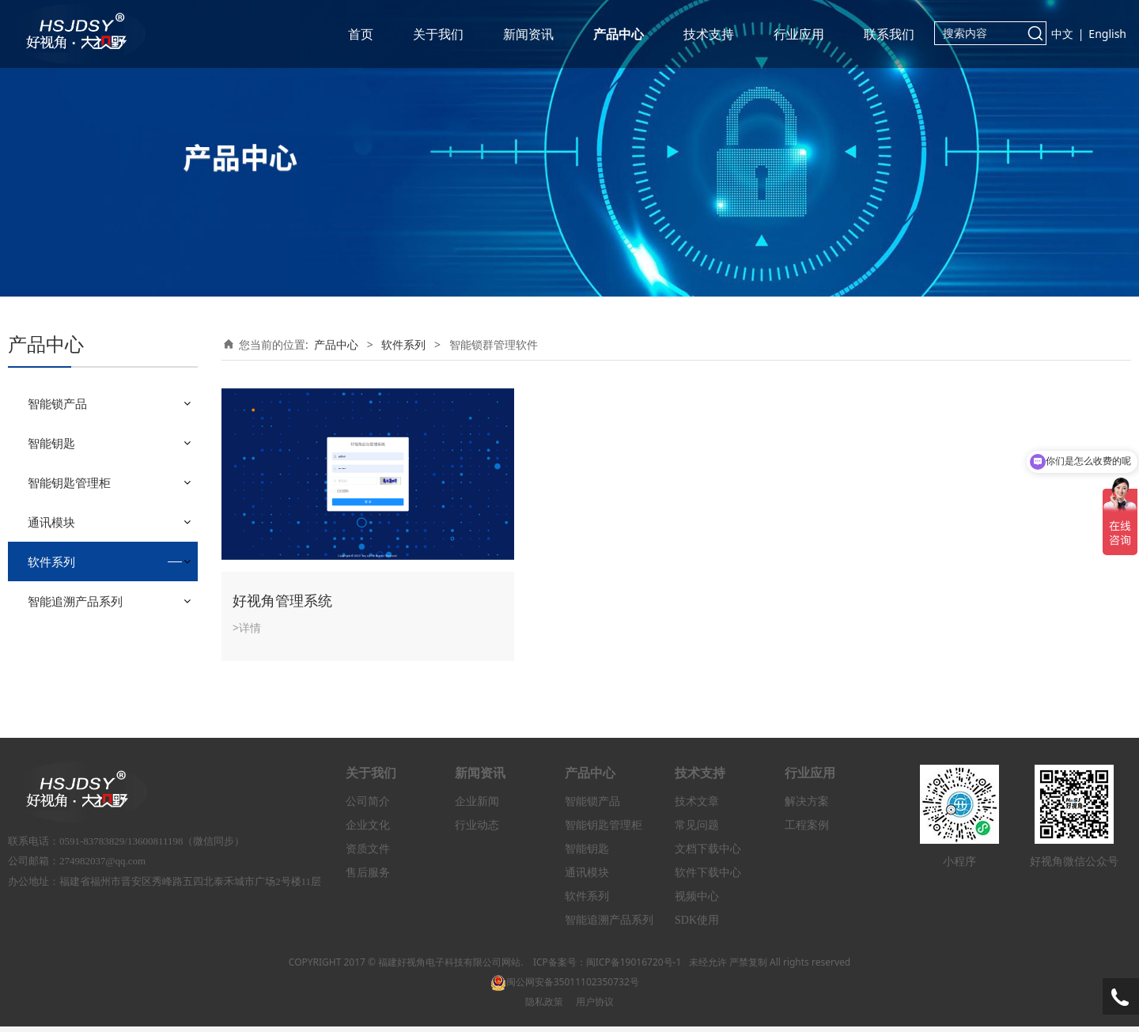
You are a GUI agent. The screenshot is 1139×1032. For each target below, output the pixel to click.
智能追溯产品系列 (75, 664)
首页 (360, 34)
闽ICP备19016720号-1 (634, 966)
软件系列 (51, 561)
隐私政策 (544, 1006)
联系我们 (889, 34)
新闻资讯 (528, 34)
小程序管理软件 (78, 599)
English (1107, 33)
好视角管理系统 (282, 600)
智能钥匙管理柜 (69, 482)
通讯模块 (51, 522)
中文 (1062, 33)
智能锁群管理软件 (84, 626)
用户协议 (595, 1006)
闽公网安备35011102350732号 (564, 986)
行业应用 (799, 34)
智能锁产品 (57, 403)
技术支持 (708, 34)
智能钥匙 (51, 443)
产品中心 (618, 34)
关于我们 (438, 34)
